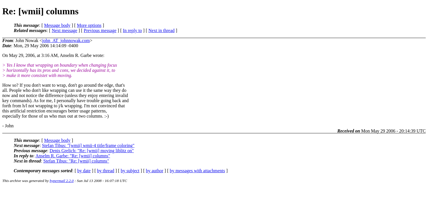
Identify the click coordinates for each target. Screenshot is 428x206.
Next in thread (161, 30)
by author (154, 170)
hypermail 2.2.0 (62, 181)
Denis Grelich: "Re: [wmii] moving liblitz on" (91, 150)
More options (89, 25)
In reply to (132, 30)
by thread (105, 170)
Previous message (100, 30)
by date (84, 170)
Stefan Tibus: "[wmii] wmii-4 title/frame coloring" (88, 145)
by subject (130, 170)
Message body (57, 25)
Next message (64, 30)
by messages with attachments (197, 170)
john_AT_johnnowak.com (66, 40)
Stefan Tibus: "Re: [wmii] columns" (76, 161)
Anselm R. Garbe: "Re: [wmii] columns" (72, 155)
